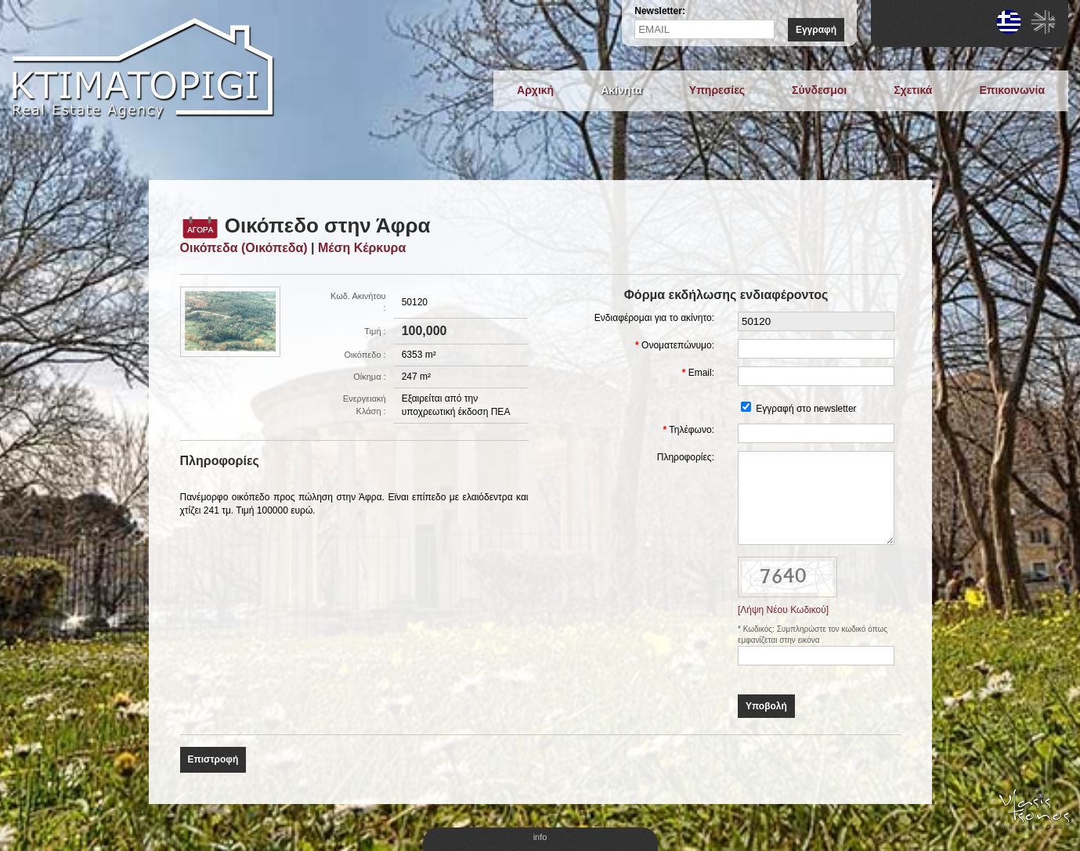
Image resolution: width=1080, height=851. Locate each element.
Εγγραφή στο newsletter (806, 408)
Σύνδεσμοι (819, 90)
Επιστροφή (213, 759)
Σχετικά (913, 90)
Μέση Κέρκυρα (362, 247)
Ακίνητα (621, 90)
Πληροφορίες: (685, 457)
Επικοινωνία (1012, 90)
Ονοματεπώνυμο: (677, 345)
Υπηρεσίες (717, 90)
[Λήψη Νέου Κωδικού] (783, 609)
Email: (701, 372)
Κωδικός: (760, 629)
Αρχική (535, 90)
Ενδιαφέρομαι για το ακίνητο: (654, 317)
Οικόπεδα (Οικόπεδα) (244, 247)
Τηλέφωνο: (691, 429)
